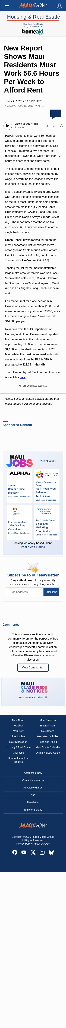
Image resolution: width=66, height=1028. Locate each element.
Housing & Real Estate (33, 16)
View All (42, 697)
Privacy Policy (24, 843)
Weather (18, 725)
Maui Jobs (18, 752)
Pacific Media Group (43, 836)
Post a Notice (27, 697)
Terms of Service (33, 809)
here (23, 377)
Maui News (18, 720)
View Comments (32, 667)
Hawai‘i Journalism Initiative (18, 760)
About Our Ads (42, 843)
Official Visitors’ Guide (48, 752)
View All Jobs (48, 461)
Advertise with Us (32, 787)
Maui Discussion (18, 741)
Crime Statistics (18, 736)
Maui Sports (47, 731)
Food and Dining (48, 741)
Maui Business (48, 720)
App (33, 795)
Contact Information (33, 780)
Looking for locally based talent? (33, 545)
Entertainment (47, 725)
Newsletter (33, 802)
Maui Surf (18, 731)
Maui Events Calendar (48, 747)
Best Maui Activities (47, 736)
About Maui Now (33, 772)
